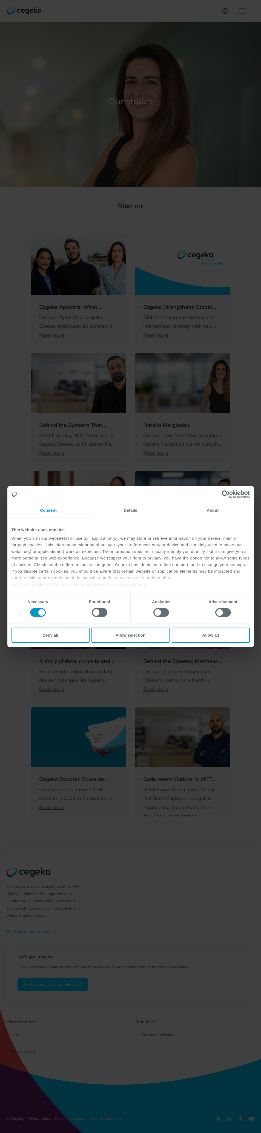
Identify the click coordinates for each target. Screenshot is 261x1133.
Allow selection (130, 635)
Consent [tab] (48, 510)
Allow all (210, 635)
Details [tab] (130, 510)
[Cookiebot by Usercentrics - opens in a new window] (226, 494)
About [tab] (213, 510)
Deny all (50, 635)
